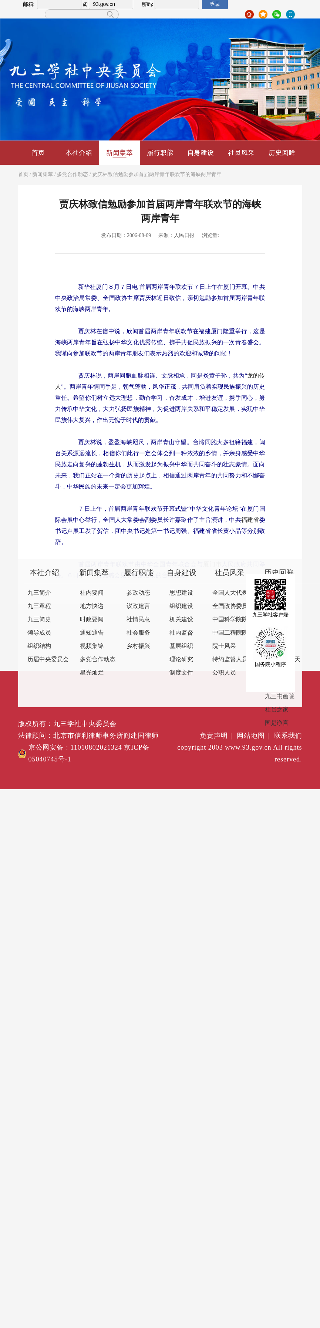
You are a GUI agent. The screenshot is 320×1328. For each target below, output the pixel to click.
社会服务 (138, 633)
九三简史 (39, 619)
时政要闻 (92, 619)
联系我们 (288, 736)
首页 (38, 152)
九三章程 (39, 606)
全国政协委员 (230, 606)
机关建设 (181, 619)
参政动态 (138, 593)
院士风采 (224, 646)
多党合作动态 (72, 175)
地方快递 (92, 606)
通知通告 (92, 633)
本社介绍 (78, 152)
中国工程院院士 (233, 633)
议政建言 (138, 606)
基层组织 (181, 646)
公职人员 (224, 673)
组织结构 (39, 646)
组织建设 (181, 606)
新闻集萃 (119, 153)
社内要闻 (92, 593)
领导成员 (39, 633)
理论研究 (181, 659)
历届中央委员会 (48, 659)
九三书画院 (279, 696)
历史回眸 (282, 152)
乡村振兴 (138, 646)
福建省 (250, 520)
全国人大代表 (230, 593)
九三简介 (39, 593)
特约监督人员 (230, 659)
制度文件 (181, 673)
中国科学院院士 (233, 619)
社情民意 (138, 619)
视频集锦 (92, 646)
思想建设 (181, 593)
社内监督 (181, 633)
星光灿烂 (92, 673)
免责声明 (217, 736)
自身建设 (200, 152)
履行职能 (160, 152)
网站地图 (254, 736)
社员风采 (241, 152)
